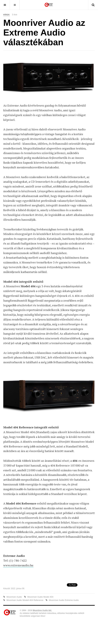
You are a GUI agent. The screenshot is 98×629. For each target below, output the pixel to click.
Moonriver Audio (14, 597)
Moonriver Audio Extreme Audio (63, 600)
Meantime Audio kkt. (42, 610)
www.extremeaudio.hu (18, 565)
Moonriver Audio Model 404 (40, 597)
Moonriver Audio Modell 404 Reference (25, 600)
